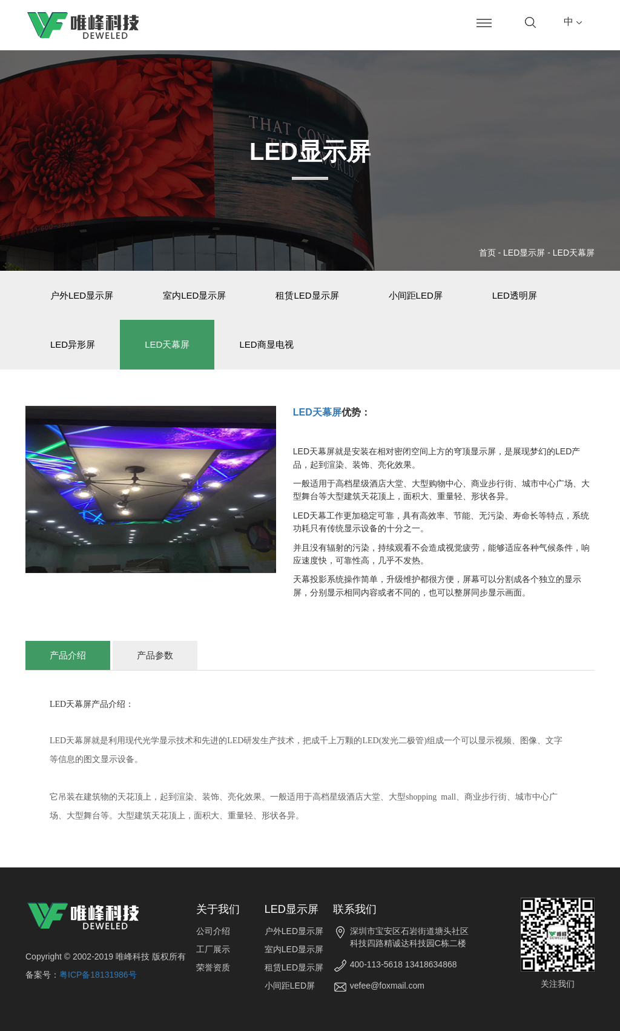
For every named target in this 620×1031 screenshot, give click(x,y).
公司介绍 (213, 931)
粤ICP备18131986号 (98, 975)
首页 (487, 252)
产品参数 (155, 655)
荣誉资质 (213, 967)
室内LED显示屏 (194, 295)
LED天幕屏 (574, 252)
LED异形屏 (72, 344)
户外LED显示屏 (81, 295)
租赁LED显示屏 (306, 295)
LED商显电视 (266, 344)
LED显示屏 (524, 252)
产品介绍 (68, 655)
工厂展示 (213, 949)
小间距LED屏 (416, 295)
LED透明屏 (514, 295)
